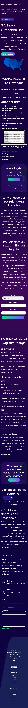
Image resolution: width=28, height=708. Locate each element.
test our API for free (18, 280)
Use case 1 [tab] (8, 498)
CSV (14, 179)
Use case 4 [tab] (20, 501)
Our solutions (10, 10)
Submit (13, 317)
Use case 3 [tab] (8, 501)
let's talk (14, 480)
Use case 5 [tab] (14, 505)
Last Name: (13, 310)
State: (13, 295)
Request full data (7, 54)
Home (2, 10)
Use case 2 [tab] (20, 498)
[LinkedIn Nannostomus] (14, 660)
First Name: (13, 302)
